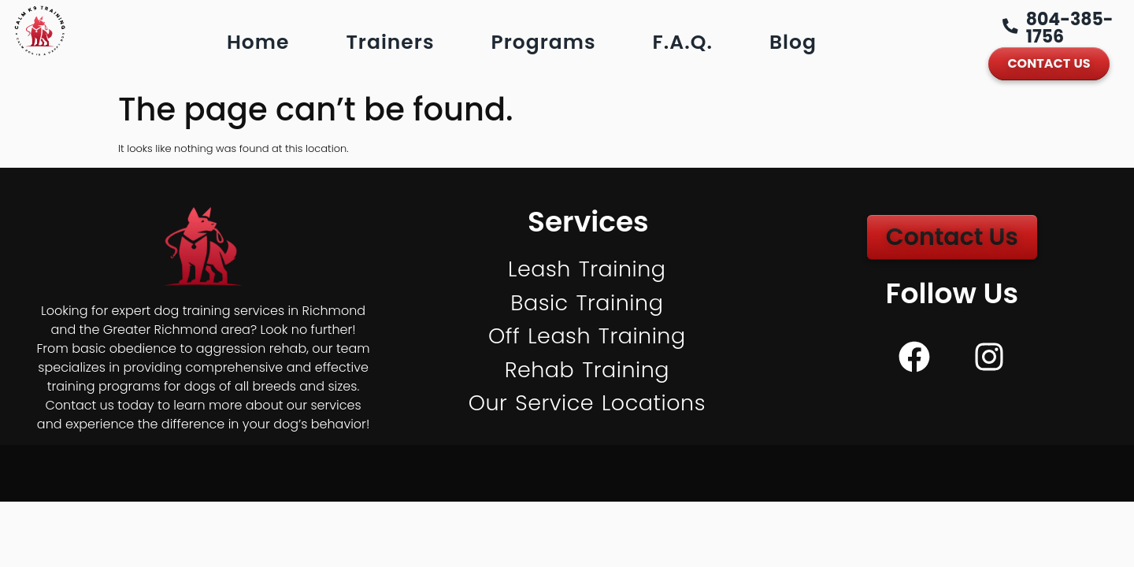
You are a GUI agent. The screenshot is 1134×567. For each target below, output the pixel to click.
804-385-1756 (1070, 28)
